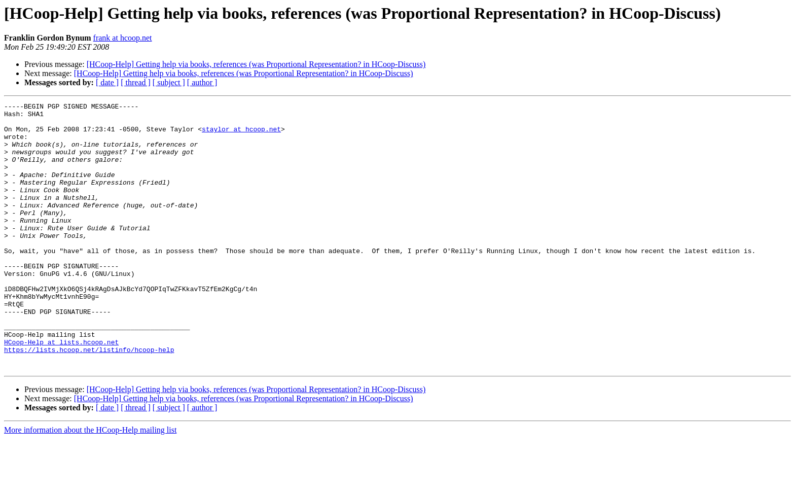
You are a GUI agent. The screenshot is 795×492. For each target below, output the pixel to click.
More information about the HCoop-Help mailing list (90, 483)
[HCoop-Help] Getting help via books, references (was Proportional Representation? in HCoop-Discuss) (256, 64)
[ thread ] (136, 82)
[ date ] (107, 82)
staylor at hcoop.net (241, 134)
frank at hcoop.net (122, 37)
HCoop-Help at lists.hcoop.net (61, 390)
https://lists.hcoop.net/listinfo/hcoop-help (89, 399)
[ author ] (202, 82)
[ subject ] (169, 82)
